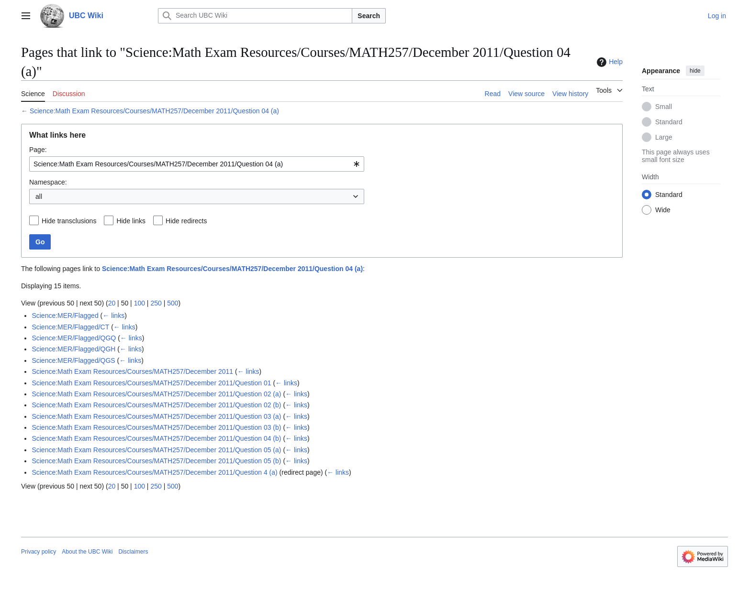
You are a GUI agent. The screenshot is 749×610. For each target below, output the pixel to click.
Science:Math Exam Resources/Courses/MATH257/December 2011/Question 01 (151, 383)
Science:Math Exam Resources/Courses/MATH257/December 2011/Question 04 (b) (156, 438)
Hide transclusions (69, 221)
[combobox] (196, 164)
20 (112, 303)
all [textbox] (38, 196)
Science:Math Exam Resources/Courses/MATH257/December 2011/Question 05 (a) (156, 450)
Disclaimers (133, 551)
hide (695, 70)
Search (369, 16)
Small (663, 106)
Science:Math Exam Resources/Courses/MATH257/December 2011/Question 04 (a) (154, 111)
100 (139, 303)
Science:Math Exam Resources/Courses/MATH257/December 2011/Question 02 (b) (156, 405)
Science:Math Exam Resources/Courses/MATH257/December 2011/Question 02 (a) (156, 394)
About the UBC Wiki (87, 551)
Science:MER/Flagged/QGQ (74, 338)
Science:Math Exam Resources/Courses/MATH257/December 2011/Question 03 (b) (156, 427)
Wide (663, 210)
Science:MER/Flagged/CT (70, 327)
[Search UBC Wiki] (255, 15)
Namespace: (48, 182)
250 (155, 303)
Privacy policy (38, 551)
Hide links (130, 221)
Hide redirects (186, 221)
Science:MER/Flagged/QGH (73, 349)
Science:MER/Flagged (65, 315)
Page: (38, 149)
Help (608, 62)
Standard (668, 122)
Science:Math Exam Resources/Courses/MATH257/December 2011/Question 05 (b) (156, 461)
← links (113, 315)
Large (663, 137)
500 (172, 303)
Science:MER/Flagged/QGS (73, 360)
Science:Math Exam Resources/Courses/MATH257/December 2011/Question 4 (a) (154, 472)
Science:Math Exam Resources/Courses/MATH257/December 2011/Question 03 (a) (156, 416)
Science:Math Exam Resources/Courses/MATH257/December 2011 (132, 371)
